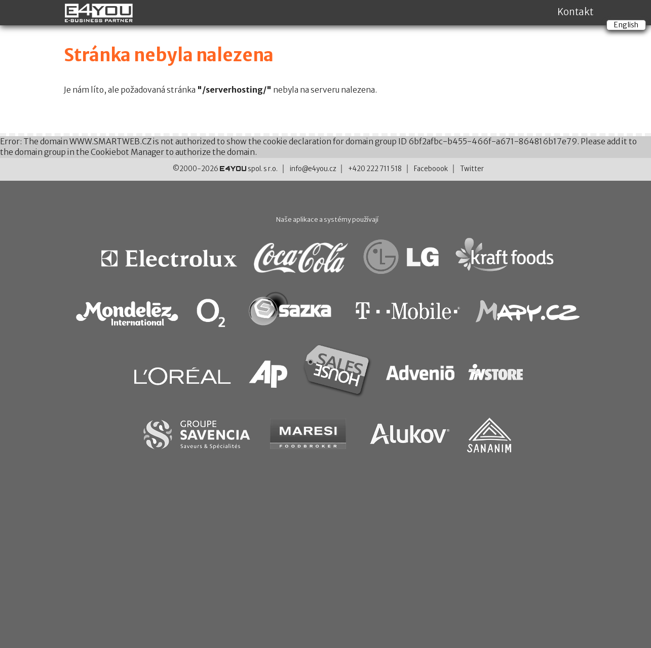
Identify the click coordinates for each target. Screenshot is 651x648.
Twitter (472, 169)
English (626, 24)
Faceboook (431, 169)
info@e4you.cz (313, 169)
